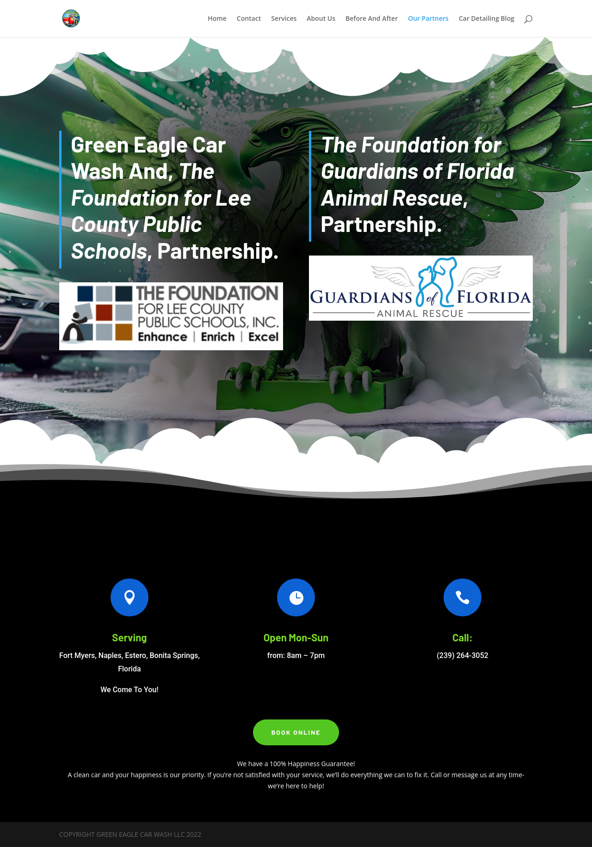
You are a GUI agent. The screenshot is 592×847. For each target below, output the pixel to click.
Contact (249, 19)
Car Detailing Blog (486, 19)
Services (283, 19)
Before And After (371, 19)
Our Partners (428, 19)
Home (217, 19)
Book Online (296, 732)
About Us (321, 19)
